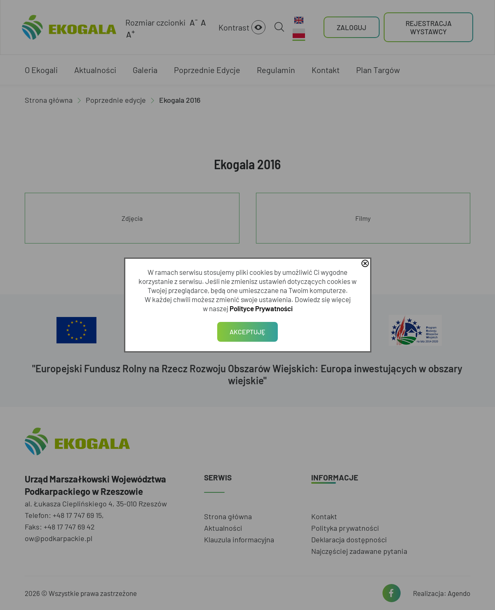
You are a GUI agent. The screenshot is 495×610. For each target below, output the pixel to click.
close (365, 264)
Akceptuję (247, 332)
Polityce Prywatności (261, 308)
